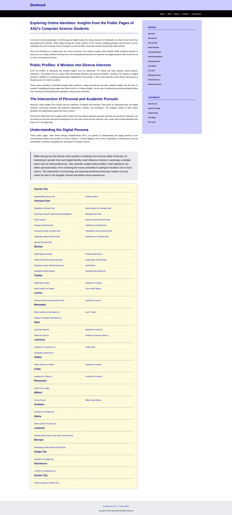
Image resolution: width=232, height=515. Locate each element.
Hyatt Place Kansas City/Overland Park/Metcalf (52, 214)
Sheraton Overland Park (43, 225)
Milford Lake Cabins (93, 400)
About (176, 14)
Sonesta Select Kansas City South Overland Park (53, 436)
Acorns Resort (39, 400)
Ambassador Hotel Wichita (95, 260)
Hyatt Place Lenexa (93, 300)
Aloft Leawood (39, 220)
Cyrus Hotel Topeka (93, 289)
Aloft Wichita (90, 265)
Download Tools (154, 61)
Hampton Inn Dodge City (44, 459)
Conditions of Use (109, 506)
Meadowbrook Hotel (93, 214)
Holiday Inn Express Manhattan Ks (47, 318)
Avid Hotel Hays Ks (41, 330)
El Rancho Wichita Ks (93, 254)
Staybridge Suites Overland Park (47, 237)
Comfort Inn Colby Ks (93, 376)
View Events (152, 43)
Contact (185, 14)
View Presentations (155, 56)
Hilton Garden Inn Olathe (44, 365)
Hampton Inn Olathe (93, 365)
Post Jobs (152, 122)
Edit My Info (152, 38)
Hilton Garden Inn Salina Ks (45, 424)
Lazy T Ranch (90, 312)
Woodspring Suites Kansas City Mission (50, 447)
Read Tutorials (153, 47)
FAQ (169, 14)
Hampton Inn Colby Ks (43, 376)
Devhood (37, 5)
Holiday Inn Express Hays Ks (96, 335)
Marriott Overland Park (43, 242)
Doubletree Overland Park (44, 208)
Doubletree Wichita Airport (44, 271)
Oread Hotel (90, 347)
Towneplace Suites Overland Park (98, 231)
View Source (196, 14)
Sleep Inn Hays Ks (41, 335)
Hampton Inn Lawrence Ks (44, 347)
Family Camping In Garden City (46, 483)
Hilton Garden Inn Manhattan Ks (46, 312)
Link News (152, 117)
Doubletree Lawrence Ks (44, 353)
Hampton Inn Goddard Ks (44, 412)
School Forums (154, 80)
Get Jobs (151, 70)
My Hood (151, 34)
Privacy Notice (124, 506)
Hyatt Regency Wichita (43, 254)
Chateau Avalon (91, 197)
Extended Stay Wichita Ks (95, 271)
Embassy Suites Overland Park (97, 220)
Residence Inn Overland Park (97, 237)
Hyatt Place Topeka (41, 283)
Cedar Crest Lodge (41, 388)
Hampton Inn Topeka (93, 283)
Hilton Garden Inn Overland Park (98, 208)
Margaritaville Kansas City (44, 197)
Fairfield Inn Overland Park (96, 225)
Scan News (152, 66)
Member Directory (155, 84)
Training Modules (154, 52)
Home (162, 14)
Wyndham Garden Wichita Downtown (49, 265)
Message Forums (154, 75)
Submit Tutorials (154, 108)
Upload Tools (153, 113)
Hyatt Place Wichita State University (48, 260)
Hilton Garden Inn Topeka (44, 289)
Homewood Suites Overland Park (47, 231)
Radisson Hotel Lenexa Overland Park (49, 300)
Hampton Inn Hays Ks (94, 330)
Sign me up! (152, 104)
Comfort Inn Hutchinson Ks (44, 471)
